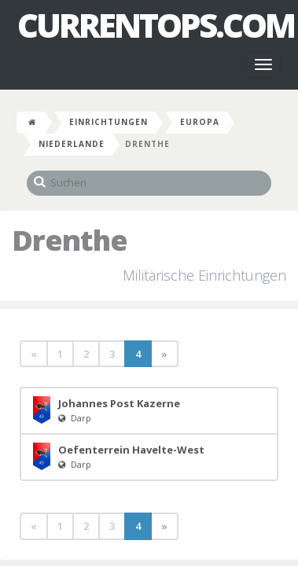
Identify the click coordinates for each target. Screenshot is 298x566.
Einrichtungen (108, 121)
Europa (199, 121)
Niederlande (72, 143)
